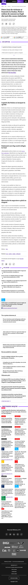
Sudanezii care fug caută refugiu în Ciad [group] (12, 50)
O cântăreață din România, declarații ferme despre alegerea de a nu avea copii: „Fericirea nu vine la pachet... (13, 411)
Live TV (19, 1)
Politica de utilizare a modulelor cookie (14, 567)
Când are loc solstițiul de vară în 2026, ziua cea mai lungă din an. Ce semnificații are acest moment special (20, 491)
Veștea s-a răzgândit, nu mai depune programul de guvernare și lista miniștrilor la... (13, 281)
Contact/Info (14, 573)
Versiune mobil (14, 578)
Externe (9, 6)
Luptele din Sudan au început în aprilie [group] (11, 47)
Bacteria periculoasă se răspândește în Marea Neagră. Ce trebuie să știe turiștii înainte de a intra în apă (7, 491)
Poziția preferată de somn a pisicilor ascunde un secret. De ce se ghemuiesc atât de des (7, 504)
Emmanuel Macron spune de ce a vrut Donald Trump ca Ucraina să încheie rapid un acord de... (13, 291)
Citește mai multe (5, 401)
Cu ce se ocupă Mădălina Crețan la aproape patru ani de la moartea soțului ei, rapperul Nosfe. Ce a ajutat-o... (7, 468)
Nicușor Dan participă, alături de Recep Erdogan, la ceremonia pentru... (13, 371)
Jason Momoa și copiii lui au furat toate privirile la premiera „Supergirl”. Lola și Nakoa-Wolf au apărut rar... (6, 514)
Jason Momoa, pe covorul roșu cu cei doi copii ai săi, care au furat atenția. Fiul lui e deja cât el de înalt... (20, 504)
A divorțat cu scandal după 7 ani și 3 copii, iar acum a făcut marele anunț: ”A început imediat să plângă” (13, 304)
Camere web (14, 571)
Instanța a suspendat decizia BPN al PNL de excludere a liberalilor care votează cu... (12, 286)
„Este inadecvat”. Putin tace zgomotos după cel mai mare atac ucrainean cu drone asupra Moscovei (14, 333)
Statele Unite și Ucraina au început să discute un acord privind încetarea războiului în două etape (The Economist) (14, 346)
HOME (2, 6)
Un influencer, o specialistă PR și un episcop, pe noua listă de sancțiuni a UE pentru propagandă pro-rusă (6, 432)
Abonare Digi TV (14, 565)
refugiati (18, 253)
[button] (14, 44)
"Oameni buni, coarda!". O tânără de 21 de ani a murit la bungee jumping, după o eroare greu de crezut (7, 454)
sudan (14, 253)
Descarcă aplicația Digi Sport (10, 308)
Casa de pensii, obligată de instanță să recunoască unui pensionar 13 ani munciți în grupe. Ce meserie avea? (20, 482)
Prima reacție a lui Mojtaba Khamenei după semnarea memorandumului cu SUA (12, 276)
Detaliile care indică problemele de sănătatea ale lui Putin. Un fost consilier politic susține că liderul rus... (7, 481)
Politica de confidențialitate (18, 561)
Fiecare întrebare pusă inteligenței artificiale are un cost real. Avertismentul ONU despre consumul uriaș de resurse (14, 320)
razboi (10, 253)
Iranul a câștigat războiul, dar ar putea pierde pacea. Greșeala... (12, 357)
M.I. (7, 249)
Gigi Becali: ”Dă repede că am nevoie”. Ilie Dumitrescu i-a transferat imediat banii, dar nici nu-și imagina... (20, 455)
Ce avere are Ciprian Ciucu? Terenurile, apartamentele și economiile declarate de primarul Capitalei (20, 443)
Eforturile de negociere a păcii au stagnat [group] (12, 52)
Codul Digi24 (14, 569)
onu (7, 253)
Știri (5, 6)
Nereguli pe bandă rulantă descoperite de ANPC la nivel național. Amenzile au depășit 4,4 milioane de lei (13, 388)
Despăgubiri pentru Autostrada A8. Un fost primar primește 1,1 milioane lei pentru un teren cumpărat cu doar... (7, 444)
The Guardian (12, 72)
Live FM (14, 1)
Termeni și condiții (7, 561)
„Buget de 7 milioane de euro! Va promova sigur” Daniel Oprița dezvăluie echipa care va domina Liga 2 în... (20, 431)
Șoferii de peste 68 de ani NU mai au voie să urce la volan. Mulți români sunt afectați (6, 420)
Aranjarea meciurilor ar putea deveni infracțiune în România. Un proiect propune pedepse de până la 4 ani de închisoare (13, 396)
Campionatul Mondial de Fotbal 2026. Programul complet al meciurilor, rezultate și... (13, 271)
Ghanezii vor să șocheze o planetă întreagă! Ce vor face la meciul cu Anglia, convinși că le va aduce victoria (21, 421)
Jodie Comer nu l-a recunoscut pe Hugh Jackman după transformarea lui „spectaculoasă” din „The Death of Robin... (20, 468)
